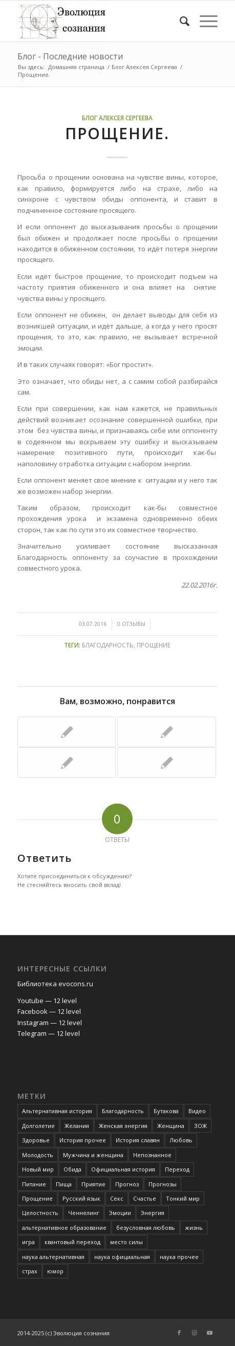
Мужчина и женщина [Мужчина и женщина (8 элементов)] (93, 1155)
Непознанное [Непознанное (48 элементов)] (152, 1155)
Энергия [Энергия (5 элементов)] (152, 1213)
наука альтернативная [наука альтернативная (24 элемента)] (53, 1257)
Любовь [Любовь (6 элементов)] (181, 1140)
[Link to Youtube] (210, 1332)
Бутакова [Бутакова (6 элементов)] (166, 1111)
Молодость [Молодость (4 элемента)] (37, 1155)
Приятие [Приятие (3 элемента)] (93, 1184)
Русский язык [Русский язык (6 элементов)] (81, 1198)
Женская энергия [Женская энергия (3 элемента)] (123, 1126)
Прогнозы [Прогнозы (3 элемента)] (162, 1184)
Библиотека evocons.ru (55, 983)
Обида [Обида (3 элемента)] (72, 1169)
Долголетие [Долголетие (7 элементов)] (38, 1126)
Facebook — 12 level (49, 1011)
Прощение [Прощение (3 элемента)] (37, 1198)
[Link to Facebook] (179, 1332)
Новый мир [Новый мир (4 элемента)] (38, 1169)
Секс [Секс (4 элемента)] (116, 1198)
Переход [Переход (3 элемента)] (177, 1169)
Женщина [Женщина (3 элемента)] (170, 1126)
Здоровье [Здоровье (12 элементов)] (36, 1140)
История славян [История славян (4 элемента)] (138, 1140)
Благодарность (108, 645)
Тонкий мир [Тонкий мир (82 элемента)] (183, 1198)
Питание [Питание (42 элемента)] (34, 1184)
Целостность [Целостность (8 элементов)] (40, 1213)
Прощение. (117, 133)
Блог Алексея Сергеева (117, 118)
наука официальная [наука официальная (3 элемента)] (122, 1257)
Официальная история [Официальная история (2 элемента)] (123, 1169)
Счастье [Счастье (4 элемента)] (144, 1198)
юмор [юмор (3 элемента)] (55, 1271)
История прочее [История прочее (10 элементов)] (82, 1140)
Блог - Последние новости (70, 56)
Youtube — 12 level (47, 1000)
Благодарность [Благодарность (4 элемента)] (123, 1111)
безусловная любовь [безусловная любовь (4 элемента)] (145, 1227)
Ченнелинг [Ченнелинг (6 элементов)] (83, 1213)
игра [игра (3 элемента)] (28, 1242)
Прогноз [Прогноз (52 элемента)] (127, 1184)
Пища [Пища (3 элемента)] (64, 1184)
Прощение (153, 645)
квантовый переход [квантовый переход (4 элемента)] (72, 1242)
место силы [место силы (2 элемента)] (126, 1242)
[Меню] (203, 21)
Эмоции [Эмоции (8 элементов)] (120, 1213)
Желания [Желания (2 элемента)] (77, 1126)
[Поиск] (179, 21)
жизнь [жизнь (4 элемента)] (194, 1227)
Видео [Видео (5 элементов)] (197, 1111)
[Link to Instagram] (194, 1332)
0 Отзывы (131, 623)
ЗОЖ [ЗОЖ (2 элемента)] (200, 1126)
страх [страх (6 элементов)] (29, 1271)
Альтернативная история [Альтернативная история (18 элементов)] (57, 1111)
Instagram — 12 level (49, 1022)
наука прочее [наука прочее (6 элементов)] (179, 1257)
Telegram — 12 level (48, 1033)
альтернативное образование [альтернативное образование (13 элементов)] (64, 1227)
